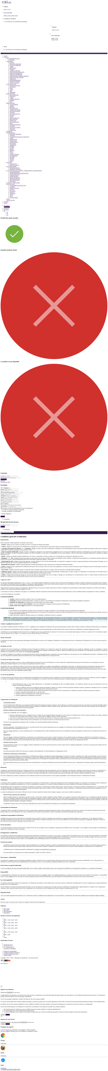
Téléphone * (4, 495)
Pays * (2, 503)
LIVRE (11, 116)
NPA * (2, 500)
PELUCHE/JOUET (14, 122)
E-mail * (3, 494)
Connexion (6, 208)
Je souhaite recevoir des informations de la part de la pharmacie (17, 508)
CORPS (11, 66)
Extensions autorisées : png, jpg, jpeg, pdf (11, 1022)
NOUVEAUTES (11, 200)
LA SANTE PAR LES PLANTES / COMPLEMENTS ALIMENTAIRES (24, 170)
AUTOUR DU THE (11, 84)
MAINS (12, 149)
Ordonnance (3, 992)
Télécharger (3, 1043)
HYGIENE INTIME (11, 166)
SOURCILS (12, 193)
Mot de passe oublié (5, 482)
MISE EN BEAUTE (14, 118)
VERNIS (12, 158)
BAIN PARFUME (14, 95)
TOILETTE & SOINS (15, 127)
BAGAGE (12, 107)
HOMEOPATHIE (14, 176)
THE (11, 91)
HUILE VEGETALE (15, 177)
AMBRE (12, 105)
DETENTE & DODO (15, 111)
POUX (11, 123)
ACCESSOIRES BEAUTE (13, 58)
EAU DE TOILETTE (15, 114)
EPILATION (13, 143)
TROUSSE (12, 128)
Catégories (6, 57)
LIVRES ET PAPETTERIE (13, 182)
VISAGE (12, 159)
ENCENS (12, 69)
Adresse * (3, 498)
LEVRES (12, 147)
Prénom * (3, 489)
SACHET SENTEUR (15, 81)
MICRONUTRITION (15, 178)
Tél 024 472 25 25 (8, 944)
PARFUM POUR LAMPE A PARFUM (19, 76)
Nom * (2, 491)
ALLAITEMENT (14, 104)
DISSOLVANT (13, 141)
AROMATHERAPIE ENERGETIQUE (19, 173)
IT (7, 213)
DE (7, 212)
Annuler (3, 1014)
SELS (11, 101)
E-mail (2, 476)
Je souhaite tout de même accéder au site (10, 1069)
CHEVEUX (12, 96)
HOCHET (12, 115)
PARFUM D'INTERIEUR (16, 74)
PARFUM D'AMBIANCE (16, 73)
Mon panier (6, 205)
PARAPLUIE (13, 120)
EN (7, 215)
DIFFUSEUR (13, 68)
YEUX (11, 161)
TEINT (11, 195)
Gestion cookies (7, 955)
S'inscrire (3, 480)
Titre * (2, 488)
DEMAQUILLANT (14, 188)
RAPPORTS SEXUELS (15, 169)
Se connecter (7, 519)
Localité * (3, 502)
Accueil (5, 56)
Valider (2, 516)
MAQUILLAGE (11, 184)
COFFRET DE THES (15, 85)
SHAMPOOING (14, 155)
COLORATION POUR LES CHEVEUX (19, 137)
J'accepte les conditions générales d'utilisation (12, 509)
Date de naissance (5, 492)
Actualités (6, 201)
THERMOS (12, 92)
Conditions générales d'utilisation (12, 952)
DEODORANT (13, 139)
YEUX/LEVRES (14, 197)
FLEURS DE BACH (15, 174)
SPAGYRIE (12, 181)
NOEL (11, 88)
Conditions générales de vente (11, 954)
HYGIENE (9, 162)
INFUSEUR (12, 87)
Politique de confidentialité (10, 951)
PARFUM (12, 150)
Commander (7, 207)
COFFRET (12, 135)
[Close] (1, 986)
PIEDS (11, 151)
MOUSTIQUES (13, 119)
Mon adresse (7, 912)
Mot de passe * (4, 505)
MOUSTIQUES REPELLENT (17, 72)
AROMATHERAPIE (15, 172)
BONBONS (9, 131)
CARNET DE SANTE (15, 110)
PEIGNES (12, 60)
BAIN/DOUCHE (11, 93)
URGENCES (13, 130)
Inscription (6, 209)
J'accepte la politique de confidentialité (11, 511)
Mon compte (7, 908)
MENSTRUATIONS (15, 168)
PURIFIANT (13, 78)
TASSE (11, 89)
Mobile (2, 497)
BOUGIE (12, 62)
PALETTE (12, 192)
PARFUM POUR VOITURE (16, 77)
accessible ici (17, 549)
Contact (5, 203)
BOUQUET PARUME (15, 65)
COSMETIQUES (11, 132)
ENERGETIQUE (14, 142)
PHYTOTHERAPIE (14, 180)
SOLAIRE (12, 126)
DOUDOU (12, 112)
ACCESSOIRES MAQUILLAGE (18, 185)
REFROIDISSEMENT (15, 80)
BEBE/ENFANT (11, 103)
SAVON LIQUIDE (14, 154)
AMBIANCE (10, 61)
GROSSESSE (13, 145)
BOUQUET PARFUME (15, 64)
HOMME (12, 100)
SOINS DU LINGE (14, 83)
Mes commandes (8, 911)
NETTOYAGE (13, 164)
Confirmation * (4, 506)
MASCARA (13, 191)
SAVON (12, 153)
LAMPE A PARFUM (15, 70)
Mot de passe (4, 477)
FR (4, 211)
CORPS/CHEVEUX (15, 99)
